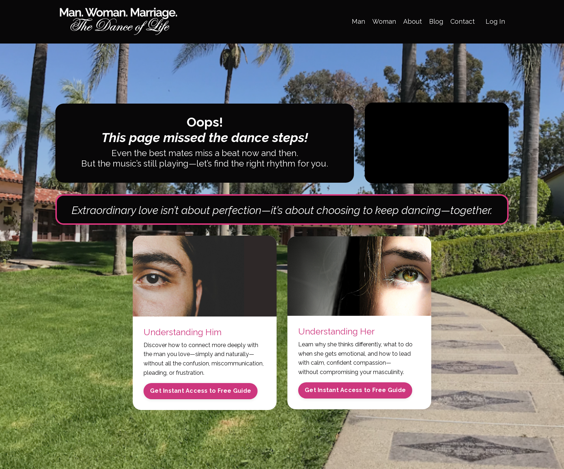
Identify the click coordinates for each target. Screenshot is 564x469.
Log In (495, 21)
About (412, 21)
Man (358, 21)
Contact (462, 21)
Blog (436, 21)
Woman (384, 21)
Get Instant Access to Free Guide (200, 390)
